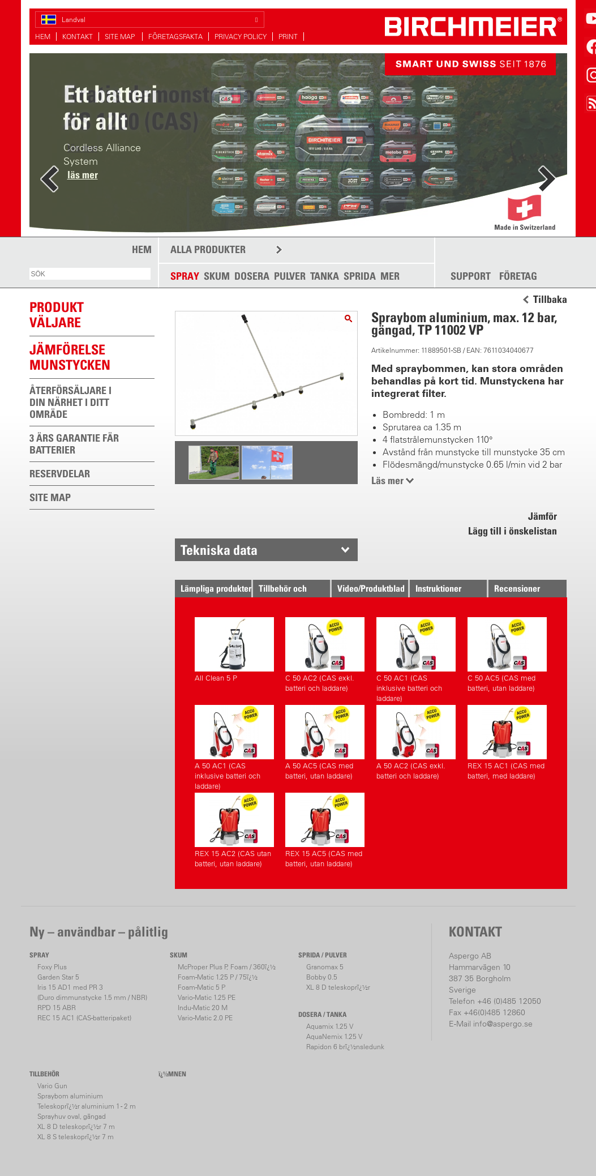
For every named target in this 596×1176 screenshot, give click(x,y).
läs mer (82, 175)
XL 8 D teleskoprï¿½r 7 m (76, 1126)
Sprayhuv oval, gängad (71, 1116)
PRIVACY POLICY (241, 36)
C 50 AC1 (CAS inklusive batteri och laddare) (416, 658)
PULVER (290, 276)
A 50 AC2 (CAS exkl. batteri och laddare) (416, 742)
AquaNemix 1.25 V (334, 1036)
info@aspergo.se (503, 1024)
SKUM (217, 276)
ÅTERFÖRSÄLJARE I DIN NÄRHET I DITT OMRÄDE (70, 402)
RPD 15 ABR (56, 1007)
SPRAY (184, 276)
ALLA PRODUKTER (208, 249)
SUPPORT (471, 276)
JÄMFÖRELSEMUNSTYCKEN (69, 357)
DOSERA (251, 276)
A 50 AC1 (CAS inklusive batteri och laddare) (234, 746)
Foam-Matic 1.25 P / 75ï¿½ (218, 977)
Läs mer (387, 480)
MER (390, 276)
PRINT (288, 36)
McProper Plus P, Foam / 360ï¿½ (227, 967)
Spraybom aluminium (70, 1096)
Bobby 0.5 (321, 977)
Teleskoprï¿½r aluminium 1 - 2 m (86, 1106)
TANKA (324, 276)
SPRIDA (360, 276)
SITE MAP (120, 36)
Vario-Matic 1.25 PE (206, 997)
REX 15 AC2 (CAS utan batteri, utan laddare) (234, 830)
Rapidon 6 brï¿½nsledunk (345, 1046)
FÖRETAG (518, 276)
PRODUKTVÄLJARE (56, 314)
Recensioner (517, 588)
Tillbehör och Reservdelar (283, 590)
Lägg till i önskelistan (512, 531)
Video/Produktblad (371, 588)
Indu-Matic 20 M (203, 1007)
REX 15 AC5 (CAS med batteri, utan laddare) (325, 830)
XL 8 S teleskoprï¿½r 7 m (75, 1136)
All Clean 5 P (234, 649)
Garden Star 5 (58, 977)
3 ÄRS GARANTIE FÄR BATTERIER (74, 444)
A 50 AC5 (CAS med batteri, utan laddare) (325, 742)
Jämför (542, 516)
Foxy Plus (52, 967)
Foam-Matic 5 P (201, 987)
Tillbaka (550, 299)
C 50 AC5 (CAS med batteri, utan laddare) (507, 654)
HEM (42, 36)
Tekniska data (219, 550)
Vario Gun (52, 1085)
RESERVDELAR (59, 474)
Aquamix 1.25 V (329, 1026)
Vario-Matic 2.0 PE (205, 1018)
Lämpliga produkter (216, 588)
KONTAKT (77, 36)
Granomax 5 (325, 967)
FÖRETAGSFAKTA (175, 36)
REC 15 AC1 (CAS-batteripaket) (84, 1018)
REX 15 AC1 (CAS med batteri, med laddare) (507, 742)
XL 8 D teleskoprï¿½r (338, 987)
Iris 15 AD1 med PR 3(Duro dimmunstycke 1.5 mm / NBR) (92, 992)
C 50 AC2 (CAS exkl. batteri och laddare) (325, 654)
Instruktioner (438, 588)
